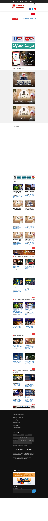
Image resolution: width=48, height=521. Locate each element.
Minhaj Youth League (17, 427)
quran (14, 435)
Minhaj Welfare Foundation (18, 417)
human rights (28, 443)
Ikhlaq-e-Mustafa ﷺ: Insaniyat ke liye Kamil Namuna (29, 267)
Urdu (31, 1)
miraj (14, 437)
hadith (19, 435)
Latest (15, 181)
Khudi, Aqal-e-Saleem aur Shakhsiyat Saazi (17, 327)
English (26, 1)
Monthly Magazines (16, 422)
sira (23, 435)
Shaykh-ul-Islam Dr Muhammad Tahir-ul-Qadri (29, 195)
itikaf (30, 435)
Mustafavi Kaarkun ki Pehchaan (29, 287)
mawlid (15, 440)
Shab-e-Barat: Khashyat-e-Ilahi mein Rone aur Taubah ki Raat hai (18, 288)
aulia (25, 445)
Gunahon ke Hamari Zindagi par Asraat (17, 362)
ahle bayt (20, 445)
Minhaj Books (15, 420)
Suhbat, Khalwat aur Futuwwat (17, 267)
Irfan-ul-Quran (15, 419)
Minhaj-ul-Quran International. (20, 497)
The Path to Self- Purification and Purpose (18, 346)
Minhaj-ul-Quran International (18, 414)
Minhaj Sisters (15, 425)
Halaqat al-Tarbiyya (26, 440)
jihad (21, 443)
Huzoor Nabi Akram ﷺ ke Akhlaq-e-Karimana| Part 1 (23, 118)
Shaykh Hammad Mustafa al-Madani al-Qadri (17, 384)
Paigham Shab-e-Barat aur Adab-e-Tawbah (29, 327)
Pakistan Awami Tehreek (17, 415)
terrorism (16, 443)
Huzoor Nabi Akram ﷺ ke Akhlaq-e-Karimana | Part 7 (23, 84)
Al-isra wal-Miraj (16, 381)
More (34, 247)
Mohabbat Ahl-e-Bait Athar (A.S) (29, 310)
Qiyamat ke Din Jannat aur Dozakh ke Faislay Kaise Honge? (30, 362)
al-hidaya (31, 437)
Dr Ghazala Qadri (17, 349)
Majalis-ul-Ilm (22, 437)
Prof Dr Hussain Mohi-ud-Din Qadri (17, 196)
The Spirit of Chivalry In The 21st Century (30, 382)
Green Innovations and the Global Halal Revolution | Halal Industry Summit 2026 (17, 192)
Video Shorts (16, 126)
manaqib (15, 445)
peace (26, 435)
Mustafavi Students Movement (18, 428)
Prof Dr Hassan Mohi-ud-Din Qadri (17, 270)
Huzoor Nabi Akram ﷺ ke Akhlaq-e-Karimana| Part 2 (23, 101)
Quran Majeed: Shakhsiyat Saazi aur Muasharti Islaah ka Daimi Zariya (29, 347)
